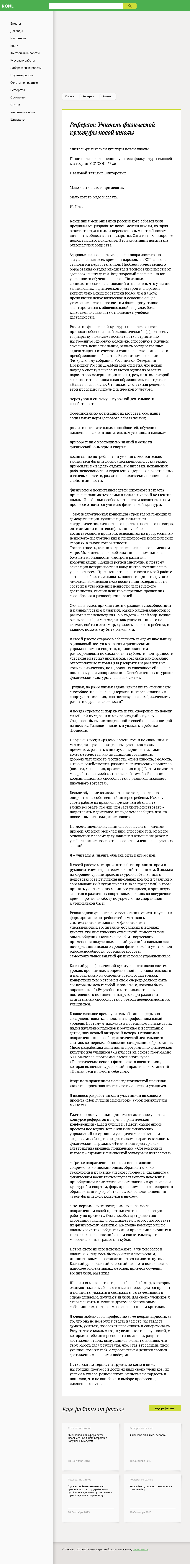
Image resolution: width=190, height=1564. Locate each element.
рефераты (89, 96)
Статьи (15, 104)
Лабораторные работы (26, 67)
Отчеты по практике (24, 82)
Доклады (16, 31)
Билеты (15, 23)
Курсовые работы (22, 60)
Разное (107, 96)
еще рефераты (165, 1408)
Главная (70, 96)
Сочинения (18, 97)
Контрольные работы (25, 53)
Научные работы (22, 75)
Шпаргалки (17, 119)
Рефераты (17, 90)
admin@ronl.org (141, 1549)
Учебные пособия (22, 112)
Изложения (18, 38)
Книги (14, 45)
